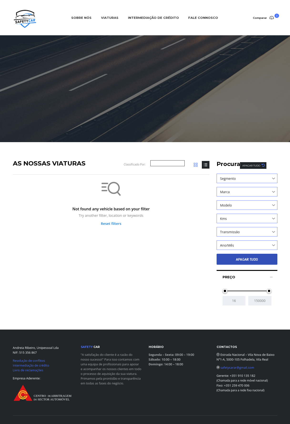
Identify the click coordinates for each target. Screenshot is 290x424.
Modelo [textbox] (226, 205)
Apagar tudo (251, 165)
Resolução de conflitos (29, 360)
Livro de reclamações (28, 370)
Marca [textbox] (225, 192)
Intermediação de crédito (31, 365)
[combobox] (247, 178)
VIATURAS (109, 18)
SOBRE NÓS (81, 18)
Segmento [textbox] (228, 178)
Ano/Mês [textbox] (227, 245)
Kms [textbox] (223, 218)
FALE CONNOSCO (203, 18)
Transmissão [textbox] (230, 232)
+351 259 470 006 (236, 385)
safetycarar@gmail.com (237, 367)
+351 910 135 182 (242, 375)
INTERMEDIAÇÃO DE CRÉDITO (153, 18)
